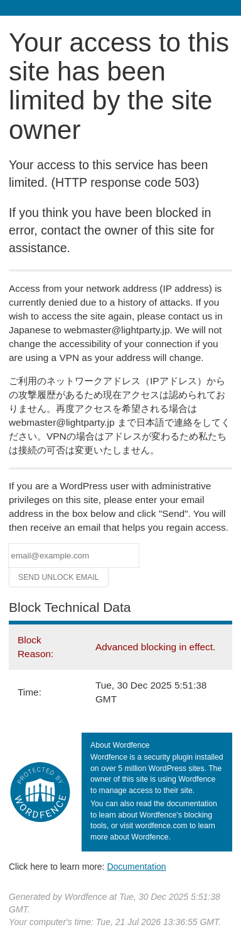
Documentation (136, 867)
